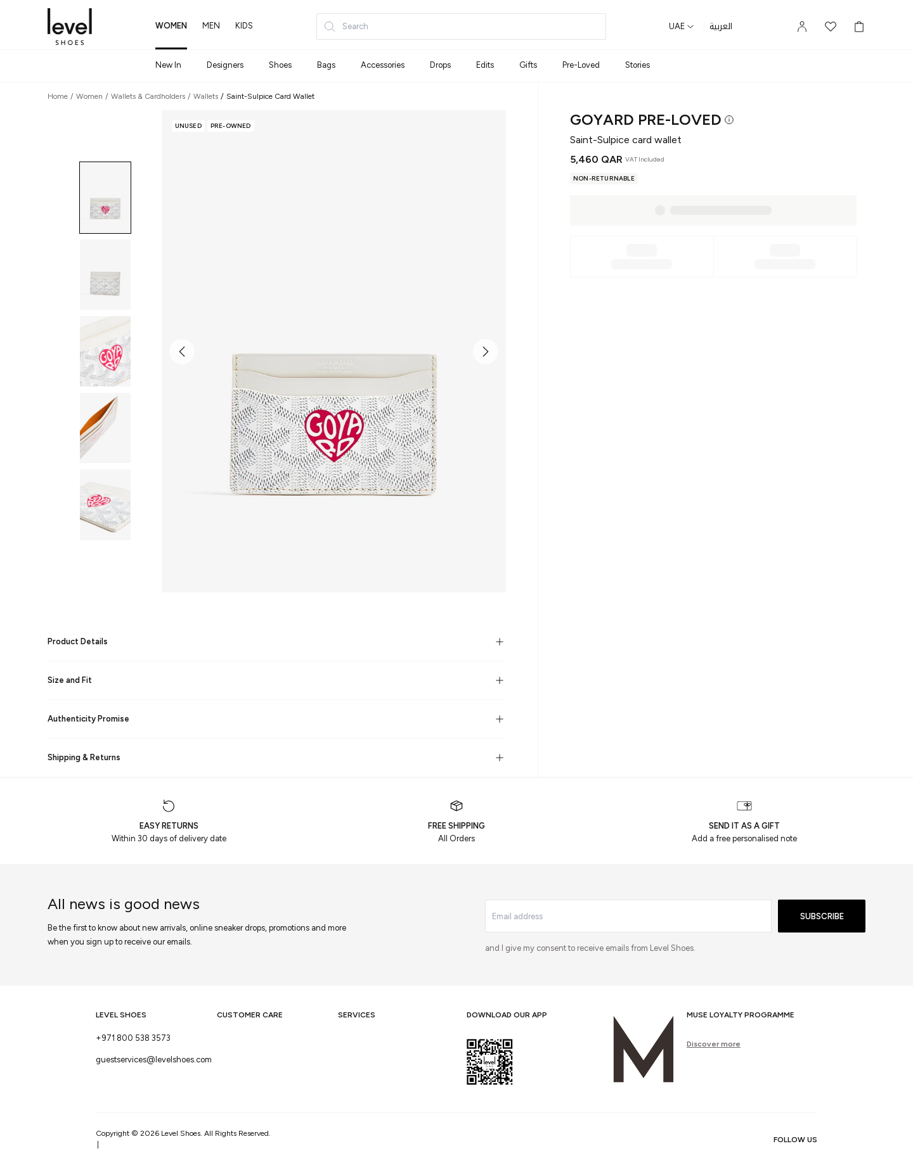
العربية (720, 27)
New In (168, 65)
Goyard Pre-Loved (646, 119)
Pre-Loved (581, 65)
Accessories (383, 65)
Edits (485, 65)
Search (345, 26)
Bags (326, 65)
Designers (225, 65)
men (211, 25)
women (171, 25)
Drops (440, 65)
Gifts (528, 65)
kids (244, 25)
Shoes (280, 65)
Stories (637, 65)
